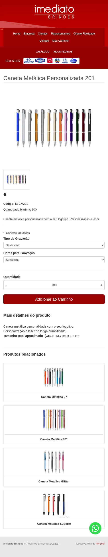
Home (16, 33)
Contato (44, 40)
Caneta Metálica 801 (54, 439)
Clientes (42, 33)
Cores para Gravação (19, 253)
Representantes (60, 33)
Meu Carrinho (60, 40)
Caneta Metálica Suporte (54, 523)
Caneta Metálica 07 (54, 397)
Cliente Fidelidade (84, 33)
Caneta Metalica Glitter (53, 481)
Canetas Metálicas (18, 233)
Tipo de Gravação (16, 238)
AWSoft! (100, 543)
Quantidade (11, 277)
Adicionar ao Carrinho (54, 299)
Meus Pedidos (63, 51)
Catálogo (42, 51)
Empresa (29, 33)
